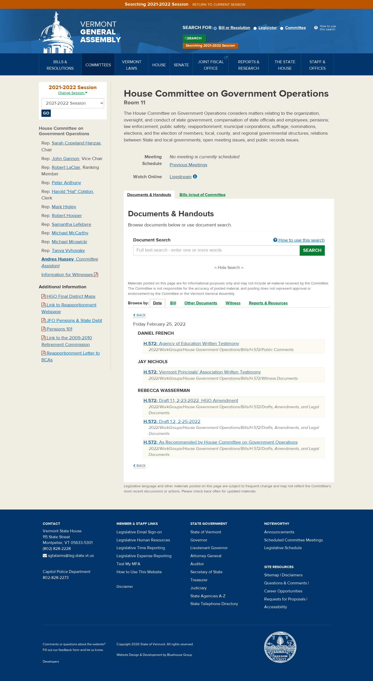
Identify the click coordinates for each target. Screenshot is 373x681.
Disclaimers (292, 575)
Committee (294, 27)
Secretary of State (206, 572)
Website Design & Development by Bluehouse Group (154, 655)
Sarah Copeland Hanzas (76, 143)
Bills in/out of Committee (203, 194)
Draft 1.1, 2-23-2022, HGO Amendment (191, 401)
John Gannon (65, 159)
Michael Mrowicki (69, 242)
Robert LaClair (66, 167)
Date (157, 303)
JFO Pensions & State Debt (71, 321)
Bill (173, 303)
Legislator (266, 27)
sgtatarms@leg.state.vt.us (68, 555)
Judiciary (198, 588)
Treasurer (198, 580)
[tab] (149, 195)
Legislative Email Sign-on (139, 532)
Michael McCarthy (70, 233)
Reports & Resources (268, 303)
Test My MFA (128, 564)
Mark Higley (64, 207)
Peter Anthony (66, 183)
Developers (51, 662)
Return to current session (218, 4)
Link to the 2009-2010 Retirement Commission (66, 341)
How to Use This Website (139, 572)
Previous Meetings (188, 165)
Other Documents (200, 303)
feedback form (69, 650)
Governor (198, 540)
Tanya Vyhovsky (68, 251)
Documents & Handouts (149, 194)
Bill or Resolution (232, 27)
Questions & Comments (285, 583)
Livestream (181, 177)
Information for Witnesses (69, 275)
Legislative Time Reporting (141, 547)
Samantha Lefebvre (71, 224)
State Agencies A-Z (207, 596)
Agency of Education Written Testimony (191, 344)
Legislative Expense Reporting (144, 555)
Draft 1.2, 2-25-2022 (172, 422)
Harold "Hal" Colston (72, 192)
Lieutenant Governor (209, 547)
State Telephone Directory (214, 603)
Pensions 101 (56, 329)
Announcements (279, 532)
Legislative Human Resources (143, 540)
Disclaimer (125, 586)
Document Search (229, 240)
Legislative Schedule (283, 547)
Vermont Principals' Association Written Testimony (202, 372)
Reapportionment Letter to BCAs (70, 356)
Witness (233, 303)
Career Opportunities (283, 591)
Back (139, 315)
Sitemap (271, 575)
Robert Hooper (67, 216)
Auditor (197, 564)
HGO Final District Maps (68, 296)
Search (194, 38)
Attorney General (205, 555)
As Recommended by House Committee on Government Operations (221, 442)
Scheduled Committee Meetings (293, 540)
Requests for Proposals (284, 599)
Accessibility (275, 607)
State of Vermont (205, 532)
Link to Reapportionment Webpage (68, 308)
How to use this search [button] (299, 240)
